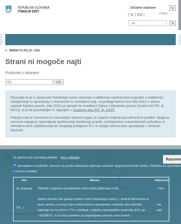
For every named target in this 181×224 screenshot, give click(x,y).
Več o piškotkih (69, 157)
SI (132, 15)
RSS (163, 13)
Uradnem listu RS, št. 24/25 (93, 110)
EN (139, 15)
